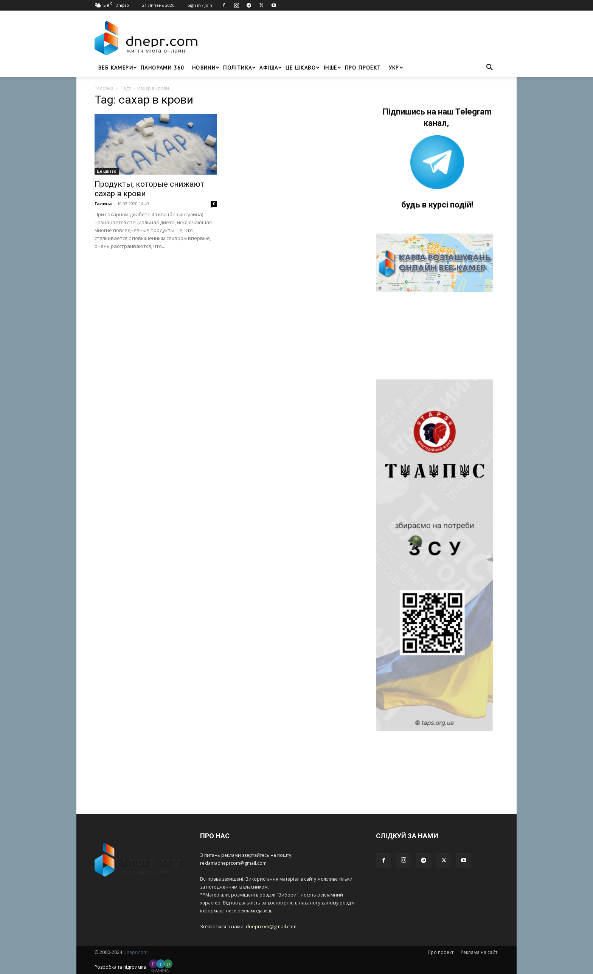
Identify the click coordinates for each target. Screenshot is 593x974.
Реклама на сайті (479, 952)
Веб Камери (117, 67)
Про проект (363, 67)
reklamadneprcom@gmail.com (233, 863)
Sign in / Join (200, 5)
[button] (489, 68)
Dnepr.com (135, 952)
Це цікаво (303, 67)
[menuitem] (394, 68)
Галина (103, 203)
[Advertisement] (350, 38)
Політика (239, 67)
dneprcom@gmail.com (271, 926)
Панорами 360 (163, 67)
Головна (104, 88)
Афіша (270, 67)
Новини (205, 67)
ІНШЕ (332, 67)
